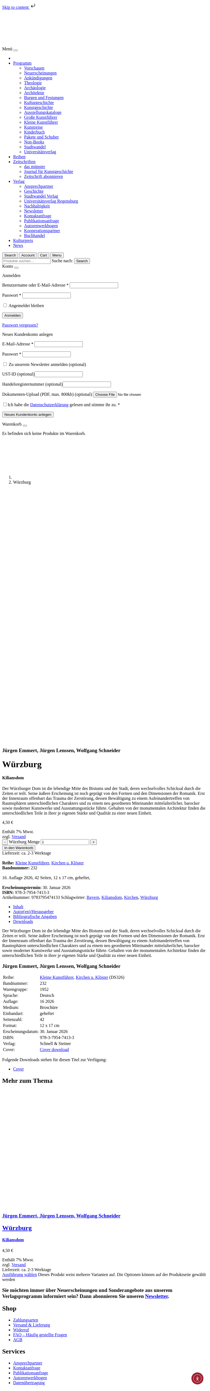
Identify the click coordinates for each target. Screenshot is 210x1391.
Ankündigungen (38, 78)
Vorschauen (34, 68)
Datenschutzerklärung (49, 404)
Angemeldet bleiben (26, 305)
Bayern (93, 649)
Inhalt (18, 658)
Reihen (19, 156)
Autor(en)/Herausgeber (33, 663)
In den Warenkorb (18, 600)
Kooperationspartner (42, 230)
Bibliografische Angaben (35, 668)
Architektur (34, 92)
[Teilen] (10, 1383)
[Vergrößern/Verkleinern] (21, 1383)
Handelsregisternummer (32, 384)
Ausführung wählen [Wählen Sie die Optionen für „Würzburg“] (19, 1026)
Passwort (11, 295)
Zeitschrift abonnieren (43, 176)
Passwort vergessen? (20, 325)
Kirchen (131, 649)
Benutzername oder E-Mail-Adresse (35, 285)
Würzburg (149, 649)
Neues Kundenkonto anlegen (27, 414)
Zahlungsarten (25, 1071)
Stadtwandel (35, 147)
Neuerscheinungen (40, 73)
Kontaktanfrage (37, 215)
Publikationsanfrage (41, 220)
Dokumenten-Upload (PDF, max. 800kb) (47, 394)
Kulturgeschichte (39, 102)
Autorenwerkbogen (41, 225)
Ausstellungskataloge (43, 112)
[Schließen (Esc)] (4, 1383)
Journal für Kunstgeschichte (48, 171)
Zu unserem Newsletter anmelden (44, 364)
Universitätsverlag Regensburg (51, 201)
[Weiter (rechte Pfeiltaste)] (10, 1388)
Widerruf (21, 1081)
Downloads (23, 673)
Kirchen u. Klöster (67, 614)
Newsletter (33, 211)
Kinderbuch (34, 132)
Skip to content (19, 7)
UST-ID (18, 374)
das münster (34, 166)
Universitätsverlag (40, 151)
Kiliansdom (111, 649)
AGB (17, 1091)
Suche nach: (62, 260)
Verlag (19, 181)
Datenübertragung (29, 1134)
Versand (18, 588)
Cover (18, 820)
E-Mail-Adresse (17, 344)
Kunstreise (33, 127)
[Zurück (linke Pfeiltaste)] (4, 1388)
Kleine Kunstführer (41, 122)
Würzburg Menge (24, 593)
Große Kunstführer (40, 117)
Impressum (23, 1362)
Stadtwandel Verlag (41, 196)
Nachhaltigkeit (37, 206)
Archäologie (35, 87)
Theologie (33, 82)
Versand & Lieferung (31, 1076)
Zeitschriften (24, 161)
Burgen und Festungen (44, 97)
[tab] (110, 658)
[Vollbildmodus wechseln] (15, 1383)
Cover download (54, 801)
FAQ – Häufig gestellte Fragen (40, 1086)
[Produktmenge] (65, 594)
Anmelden (12, 315)
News (18, 245)
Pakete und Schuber (41, 137)
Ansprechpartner (38, 186)
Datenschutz (24, 1357)
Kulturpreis (23, 240)
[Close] (15, 50)
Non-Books (34, 142)
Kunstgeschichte (38, 107)
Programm (22, 63)
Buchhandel (34, 235)
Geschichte (33, 191)
